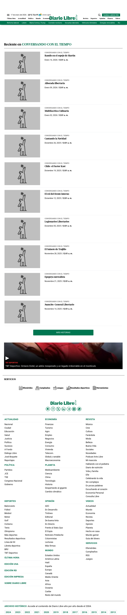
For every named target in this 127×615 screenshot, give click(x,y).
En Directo (50, 524)
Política (30, 18)
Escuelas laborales (72, 23)
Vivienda (49, 449)
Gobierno (9, 484)
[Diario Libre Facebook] (48, 409)
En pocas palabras (94, 485)
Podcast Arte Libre (94, 457)
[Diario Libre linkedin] (63, 409)
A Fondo (8, 449)
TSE (6, 477)
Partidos (8, 470)
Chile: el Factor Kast (55, 166)
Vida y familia (92, 471)
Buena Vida (91, 446)
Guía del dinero (93, 538)
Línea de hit (10, 542)
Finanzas (49, 424)
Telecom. (49, 453)
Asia (47, 580)
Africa (48, 584)
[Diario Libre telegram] (69, 409)
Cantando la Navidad (55, 139)
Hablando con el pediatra (97, 464)
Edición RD (11, 570)
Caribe (48, 591)
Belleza (89, 442)
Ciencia (48, 473)
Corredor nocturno (55, 23)
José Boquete (11, 457)
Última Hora (11, 18)
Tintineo (49, 513)
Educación (9, 431)
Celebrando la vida (94, 478)
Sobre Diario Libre (15, 583)
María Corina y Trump (37, 23)
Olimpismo (10, 531)
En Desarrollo (51, 510)
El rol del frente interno (57, 194)
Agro (47, 431)
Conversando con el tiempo (57, 53)
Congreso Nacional (13, 481)
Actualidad (22, 18)
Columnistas (51, 538)
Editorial (49, 517)
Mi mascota (91, 460)
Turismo (49, 428)
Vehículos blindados (89, 23)
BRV (6, 549)
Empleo (48, 435)
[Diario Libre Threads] (74, 409)
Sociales (90, 449)
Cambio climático (53, 491)
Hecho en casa (93, 531)
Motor (7, 517)
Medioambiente (52, 470)
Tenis (7, 528)
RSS (88, 555)
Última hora (12, 557)
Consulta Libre (92, 496)
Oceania (49, 588)
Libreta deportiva (12, 546)
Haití (47, 562)
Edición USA (11, 564)
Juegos (89, 559)
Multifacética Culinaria (57, 111)
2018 (65, 612)
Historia (48, 484)
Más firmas (50, 546)
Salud (7, 435)
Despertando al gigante (56, 488)
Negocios (49, 439)
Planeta (110, 18)
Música (89, 424)
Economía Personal (95, 493)
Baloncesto (10, 506)
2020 (46, 612)
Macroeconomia (52, 460)
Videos (117, 18)
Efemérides (91, 548)
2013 (113, 612)
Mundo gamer (92, 535)
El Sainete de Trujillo (55, 249)
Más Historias (63, 332)
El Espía (48, 531)
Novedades (91, 453)
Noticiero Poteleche (54, 535)
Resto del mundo (53, 595)
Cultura (89, 431)
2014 (103, 612)
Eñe (87, 475)
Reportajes (10, 460)
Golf (6, 520)
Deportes (94, 18)
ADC (47, 506)
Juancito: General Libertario (59, 305)
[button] (99, 15)
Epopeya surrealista (55, 277)
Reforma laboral (13, 23)
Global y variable (52, 457)
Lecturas (49, 542)
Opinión (102, 18)
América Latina (52, 559)
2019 (56, 612)
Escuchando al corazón (96, 489)
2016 (84, 612)
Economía (46, 18)
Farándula (90, 435)
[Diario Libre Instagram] (53, 409)
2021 (37, 612)
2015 (94, 612)
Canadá (48, 573)
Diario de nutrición (94, 467)
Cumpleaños (91, 552)
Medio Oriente (51, 577)
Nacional (9, 424)
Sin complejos (92, 482)
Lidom (24, 23)
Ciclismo (9, 524)
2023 (17, 612)
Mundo (38, 18)
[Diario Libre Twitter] (58, 409)
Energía (48, 442)
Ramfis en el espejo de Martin (60, 56)
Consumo (49, 446)
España (48, 566)
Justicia (8, 439)
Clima (47, 477)
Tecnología (50, 481)
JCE (6, 473)
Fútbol (7, 510)
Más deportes (11, 535)
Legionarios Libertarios (57, 222)
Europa (48, 570)
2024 (8, 612)
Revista (85, 18)
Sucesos (8, 446)
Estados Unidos (52, 555)
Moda (88, 439)
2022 (27, 612)
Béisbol (8, 513)
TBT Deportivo (11, 363)
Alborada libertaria (55, 83)
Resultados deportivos (15, 538)
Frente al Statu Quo (54, 528)
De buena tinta (52, 520)
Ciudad (8, 428)
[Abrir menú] (8, 15)
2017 (75, 612)
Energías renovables (107, 23)
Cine (88, 428)
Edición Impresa (14, 576)
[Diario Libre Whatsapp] (79, 409)
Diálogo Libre (11, 453)
